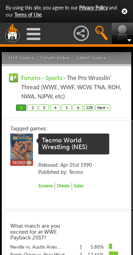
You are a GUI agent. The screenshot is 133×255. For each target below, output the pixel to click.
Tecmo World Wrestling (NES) (64, 143)
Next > (103, 107)
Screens (45, 185)
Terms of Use (27, 15)
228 (89, 107)
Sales (79, 185)
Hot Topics (21, 58)
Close (124, 11)
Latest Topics (91, 58)
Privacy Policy (93, 8)
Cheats (63, 185)
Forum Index (55, 58)
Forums (31, 78)
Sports (53, 78)
